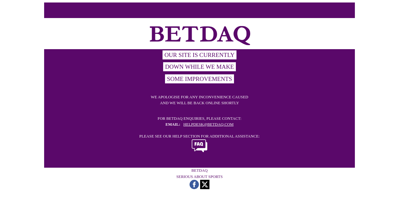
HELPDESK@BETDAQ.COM (208, 124)
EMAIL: (172, 124)
